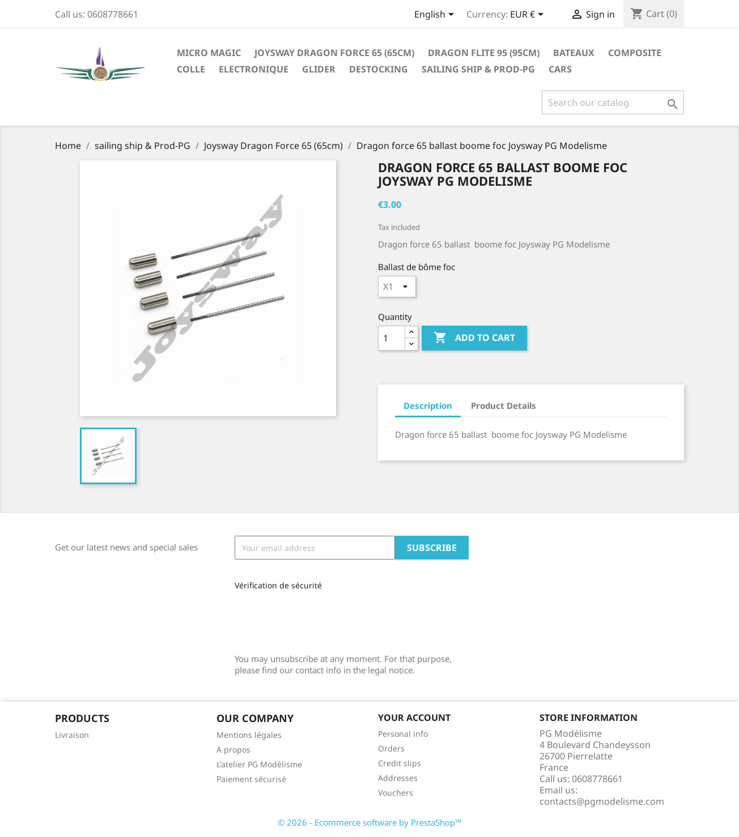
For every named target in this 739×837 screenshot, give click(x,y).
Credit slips (399, 763)
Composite (634, 52)
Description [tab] (428, 405)
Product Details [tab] (503, 405)
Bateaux (573, 52)
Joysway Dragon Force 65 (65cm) (334, 52)
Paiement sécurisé (251, 779)
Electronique (253, 69)
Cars (560, 69)
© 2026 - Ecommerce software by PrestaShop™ (370, 822)
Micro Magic (209, 52)
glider (318, 69)
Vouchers (395, 792)
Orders (391, 748)
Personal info (403, 733)
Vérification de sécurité (278, 585)
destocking (378, 69)
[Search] (613, 102)
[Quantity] (391, 338)
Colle (191, 69)
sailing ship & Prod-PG (478, 69)
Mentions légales (249, 734)
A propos (233, 749)
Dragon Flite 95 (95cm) (484, 52)
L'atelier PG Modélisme (259, 764)
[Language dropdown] (436, 15)
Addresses (398, 777)
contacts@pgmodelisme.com (602, 801)
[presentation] (311, 618)
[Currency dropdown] (528, 15)
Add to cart (474, 338)
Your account (414, 717)
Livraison (72, 734)
